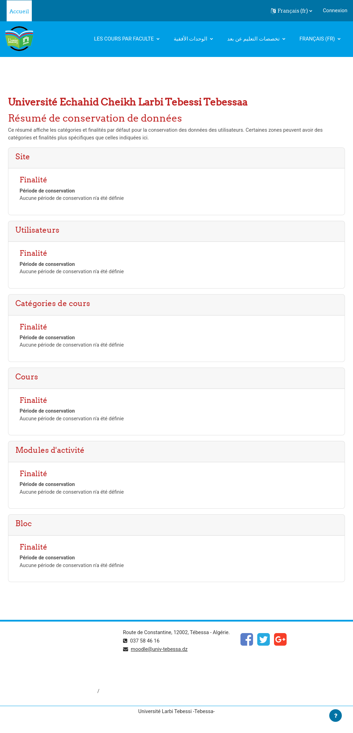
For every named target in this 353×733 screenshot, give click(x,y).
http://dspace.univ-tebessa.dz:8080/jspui (52, 694)
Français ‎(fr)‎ (318, 39)
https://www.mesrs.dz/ (31, 648)
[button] (291, 10)
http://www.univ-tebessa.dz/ (38, 671)
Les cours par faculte (124, 39)
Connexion (335, 10)
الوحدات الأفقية (191, 39)
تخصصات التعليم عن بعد (254, 39)
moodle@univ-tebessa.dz (160, 661)
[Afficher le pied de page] (335, 715)
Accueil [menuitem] (19, 11)
